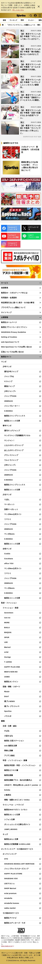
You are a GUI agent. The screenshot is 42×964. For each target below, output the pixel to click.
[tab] (22, 20)
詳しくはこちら (18, 10)
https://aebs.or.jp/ (7, 946)
